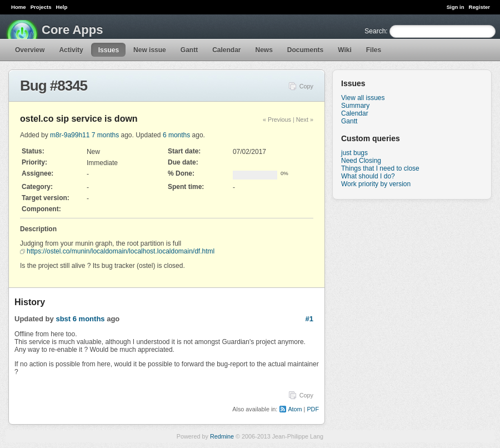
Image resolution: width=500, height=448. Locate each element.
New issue (149, 50)
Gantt (189, 50)
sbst (63, 319)
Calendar (226, 50)
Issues (108, 50)
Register (479, 7)
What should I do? (368, 176)
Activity (71, 50)
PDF (313, 409)
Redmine (222, 436)
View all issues (362, 98)
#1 (309, 319)
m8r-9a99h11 (69, 135)
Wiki (345, 50)
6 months (176, 135)
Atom (295, 409)
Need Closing (361, 161)
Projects (41, 7)
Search (375, 31)
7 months (105, 135)
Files (373, 50)
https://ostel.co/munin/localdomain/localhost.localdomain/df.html (120, 251)
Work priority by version (376, 184)
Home (18, 7)
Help (62, 7)
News (264, 50)
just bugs (354, 153)
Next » (304, 119)
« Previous (277, 119)
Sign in (455, 7)
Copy (306, 86)
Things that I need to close (380, 168)
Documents (305, 50)
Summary (355, 105)
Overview (29, 50)
